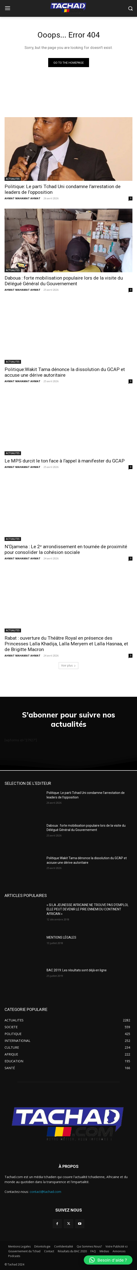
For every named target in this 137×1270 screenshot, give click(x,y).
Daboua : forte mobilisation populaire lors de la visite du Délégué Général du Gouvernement (64, 280)
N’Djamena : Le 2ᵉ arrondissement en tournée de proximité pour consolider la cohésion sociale (66, 549)
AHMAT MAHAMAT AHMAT (22, 198)
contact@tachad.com (45, 1191)
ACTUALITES (13, 178)
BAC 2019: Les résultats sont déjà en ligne (77, 970)
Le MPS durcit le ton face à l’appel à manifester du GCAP (65, 461)
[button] (108, 1260)
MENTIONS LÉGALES (61, 937)
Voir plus (68, 665)
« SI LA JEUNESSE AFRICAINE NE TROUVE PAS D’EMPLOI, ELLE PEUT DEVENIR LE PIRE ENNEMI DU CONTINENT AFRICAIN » (87, 909)
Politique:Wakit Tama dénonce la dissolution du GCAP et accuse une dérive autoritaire (65, 372)
